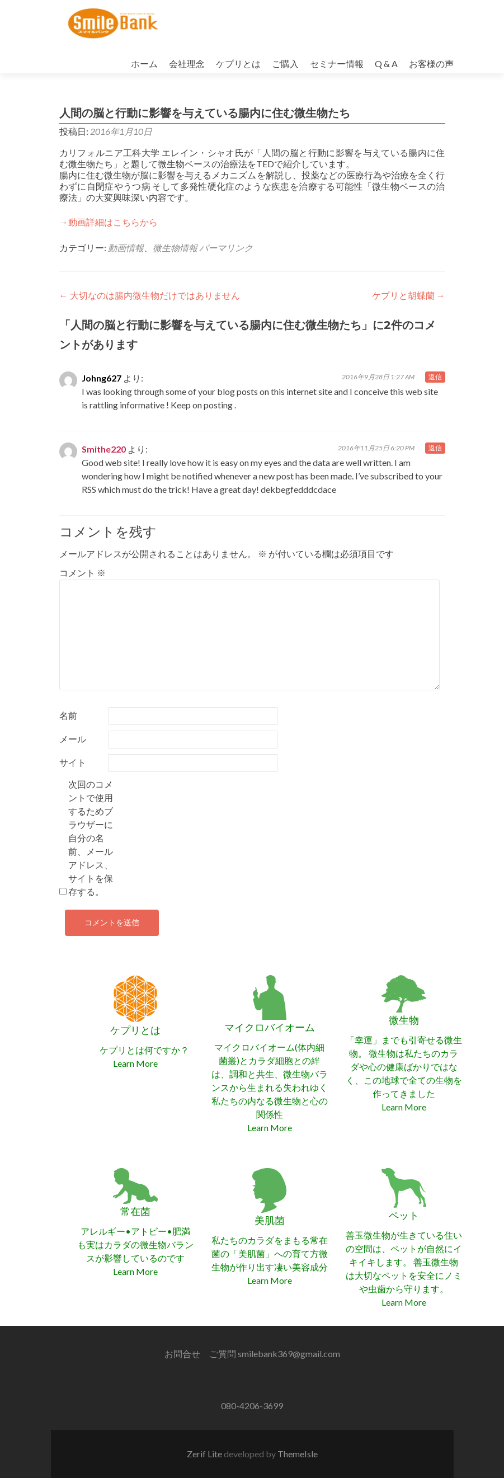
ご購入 (285, 63)
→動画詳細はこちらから (108, 221)
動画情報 (126, 247)
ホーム (144, 63)
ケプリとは (238, 63)
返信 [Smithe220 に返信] (435, 448)
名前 (68, 715)
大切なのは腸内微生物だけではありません (149, 295)
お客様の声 (431, 63)
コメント (82, 572)
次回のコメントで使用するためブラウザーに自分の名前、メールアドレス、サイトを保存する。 (90, 838)
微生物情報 (175, 247)
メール (72, 738)
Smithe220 (104, 449)
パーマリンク (226, 247)
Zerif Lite (205, 1453)
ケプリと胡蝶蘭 (408, 295)
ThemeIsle (297, 1453)
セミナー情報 (337, 63)
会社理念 (187, 63)
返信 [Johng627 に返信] (435, 377)
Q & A (386, 63)
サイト (72, 762)
